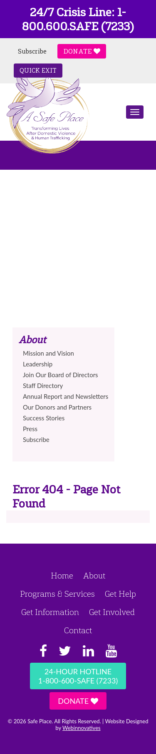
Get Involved (112, 612)
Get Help (120, 594)
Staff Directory (43, 385)
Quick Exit (38, 70)
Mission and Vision (48, 353)
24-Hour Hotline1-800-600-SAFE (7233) (78, 676)
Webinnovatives (81, 728)
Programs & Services (57, 594)
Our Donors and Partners (57, 407)
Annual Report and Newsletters (65, 396)
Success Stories (43, 418)
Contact (78, 630)
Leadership (37, 364)
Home (62, 576)
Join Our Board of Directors (60, 374)
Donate (81, 51)
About (94, 576)
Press (30, 428)
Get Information (50, 612)
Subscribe (32, 51)
